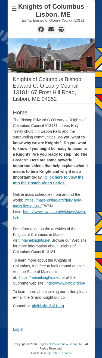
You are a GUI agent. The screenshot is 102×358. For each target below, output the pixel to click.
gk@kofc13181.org (48, 306)
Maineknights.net (36, 240)
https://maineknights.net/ (40, 277)
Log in (18, 329)
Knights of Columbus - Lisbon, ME (53, 10)
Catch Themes (61, 353)
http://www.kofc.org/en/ (66, 283)
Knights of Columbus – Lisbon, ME (61, 344)
